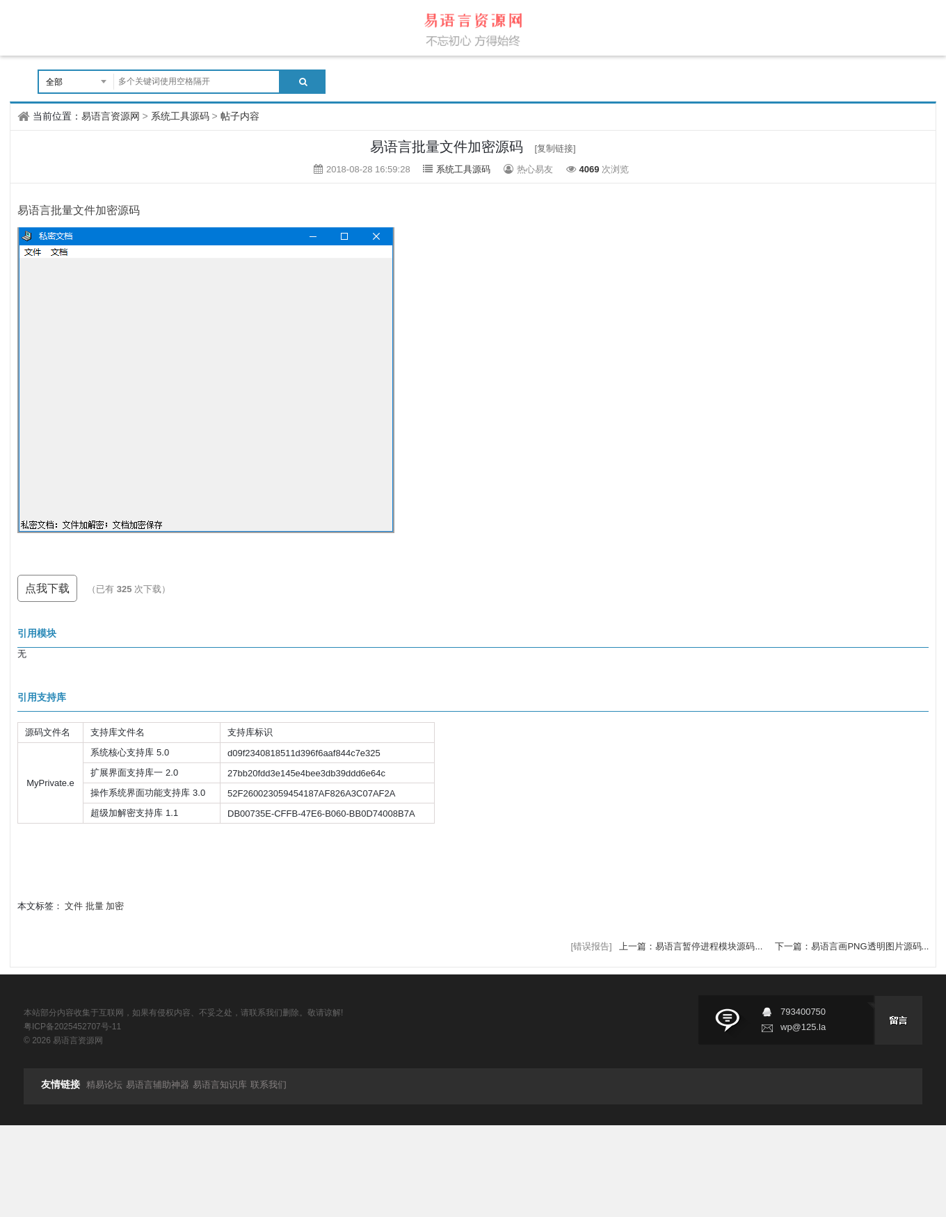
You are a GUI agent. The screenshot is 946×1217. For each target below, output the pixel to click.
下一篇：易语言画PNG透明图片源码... (852, 946)
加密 (115, 906)
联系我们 (268, 1084)
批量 (95, 906)
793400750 (803, 1011)
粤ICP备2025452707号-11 (72, 1026)
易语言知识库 (220, 1084)
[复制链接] (555, 148)
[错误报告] (590, 946)
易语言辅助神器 (157, 1084)
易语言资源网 (110, 116)
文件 (74, 906)
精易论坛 (104, 1084)
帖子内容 (240, 116)
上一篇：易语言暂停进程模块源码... (691, 946)
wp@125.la (803, 1027)
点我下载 (47, 588)
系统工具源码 (180, 116)
